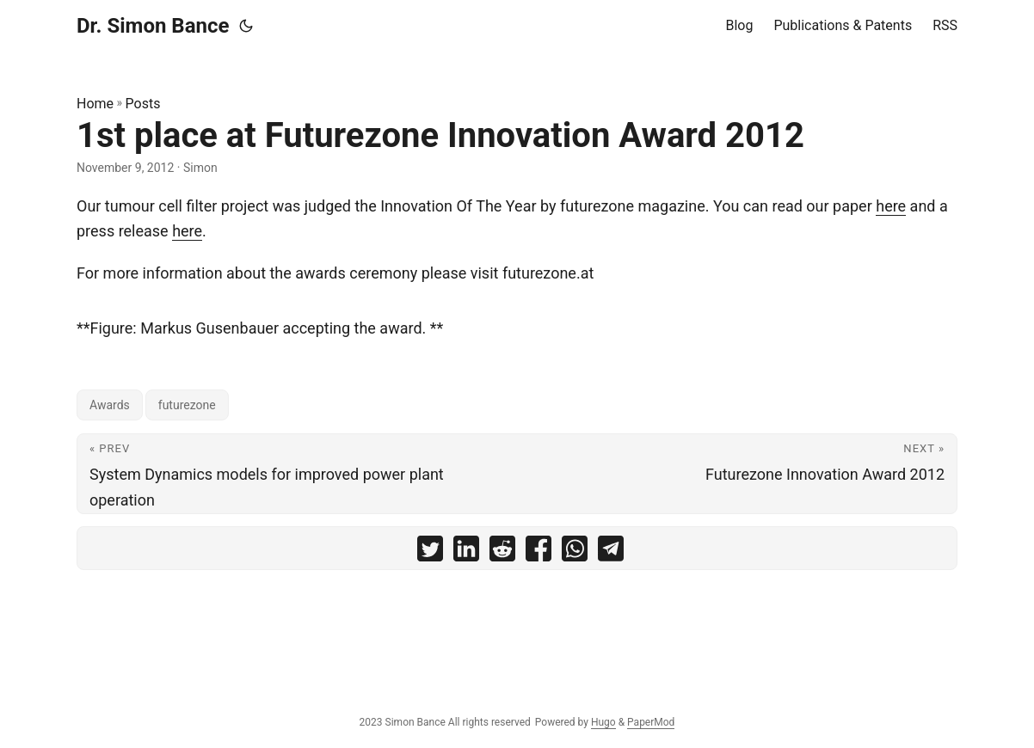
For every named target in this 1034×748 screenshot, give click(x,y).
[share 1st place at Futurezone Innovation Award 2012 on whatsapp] (575, 552)
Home (95, 103)
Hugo (603, 722)
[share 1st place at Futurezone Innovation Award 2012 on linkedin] (466, 552)
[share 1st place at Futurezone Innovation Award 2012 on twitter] (430, 552)
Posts (143, 103)
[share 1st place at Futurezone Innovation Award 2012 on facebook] (538, 552)
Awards (109, 405)
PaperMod (650, 722)
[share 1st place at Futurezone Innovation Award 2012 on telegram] (611, 552)
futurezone (187, 405)
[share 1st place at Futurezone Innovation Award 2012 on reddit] (502, 552)
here (891, 206)
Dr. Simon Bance (153, 26)
